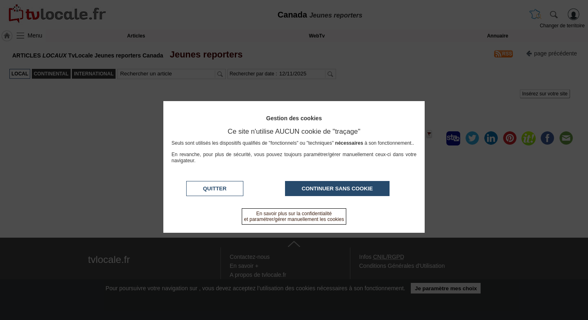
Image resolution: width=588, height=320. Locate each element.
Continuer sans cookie (337, 188)
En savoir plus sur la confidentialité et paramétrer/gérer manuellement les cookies (294, 216)
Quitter (215, 188)
